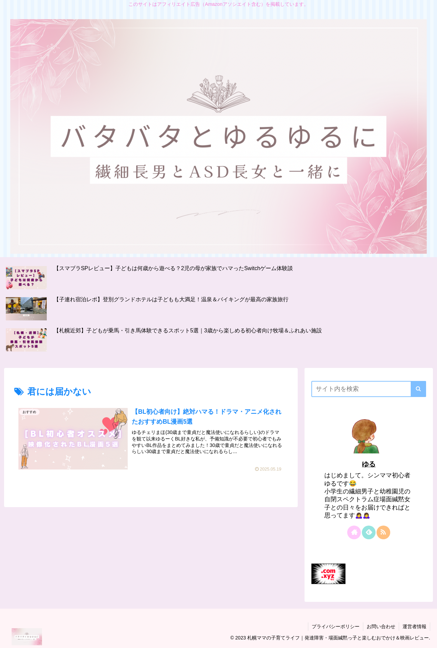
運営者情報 (414, 626)
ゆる (369, 464)
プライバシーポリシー (336, 626)
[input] (368, 389)
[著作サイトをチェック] (354, 532)
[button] (418, 389)
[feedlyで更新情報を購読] (369, 532)
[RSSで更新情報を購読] (383, 532)
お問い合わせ (381, 626)
